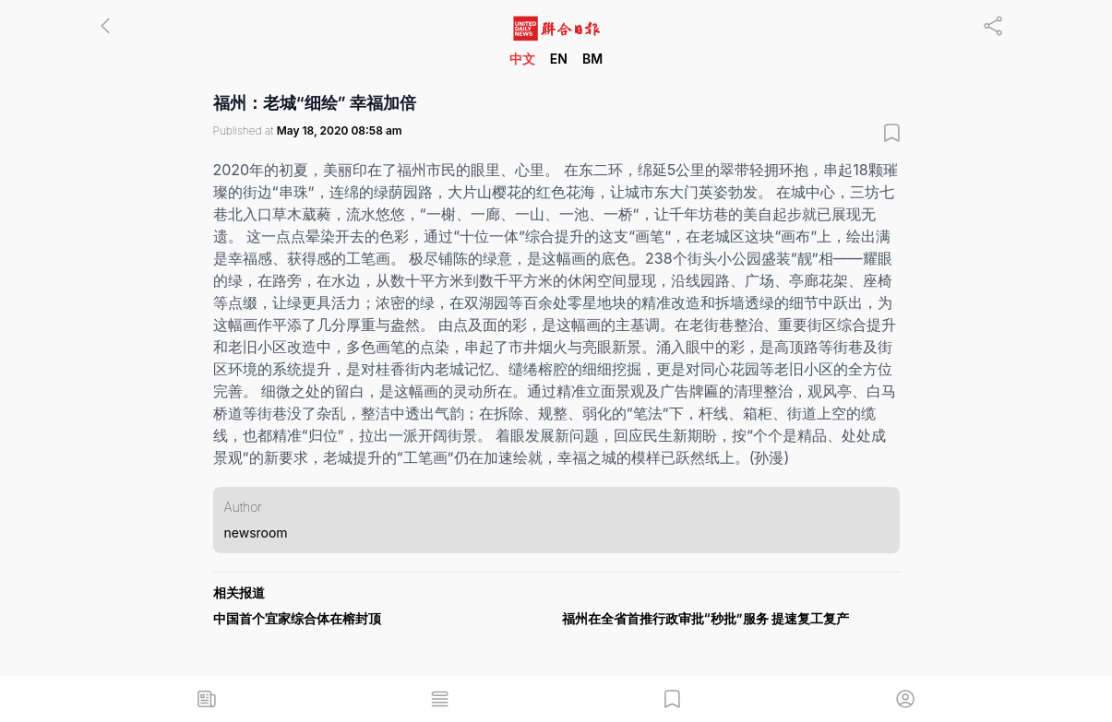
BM (592, 58)
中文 (522, 58)
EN (559, 58)
